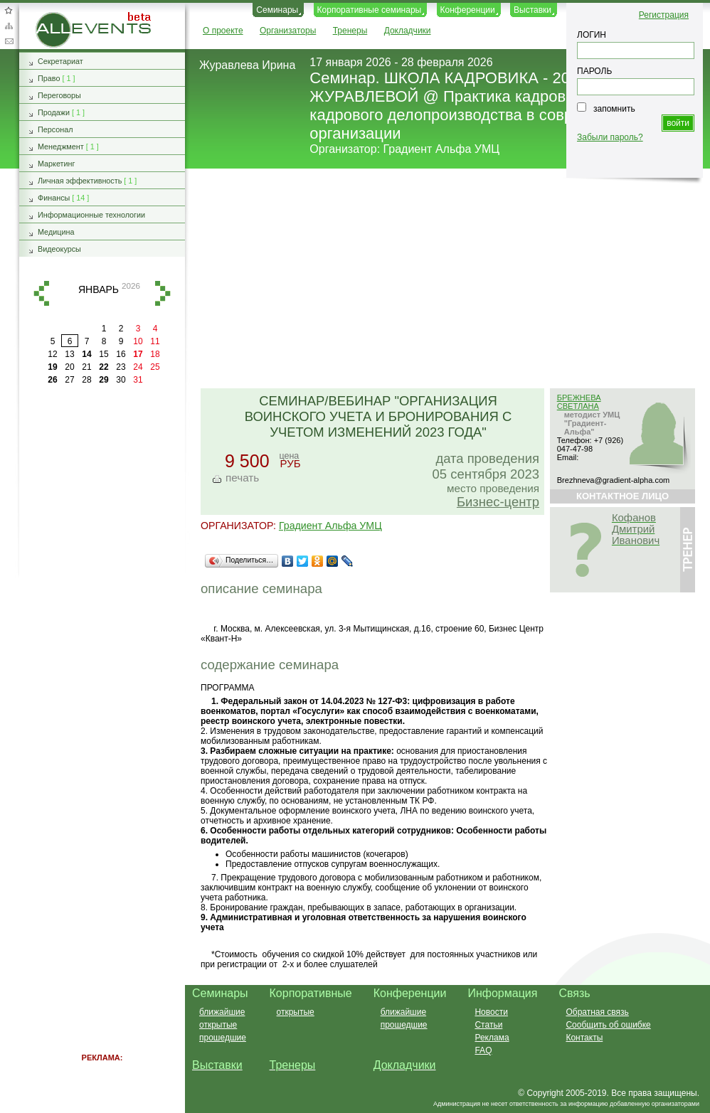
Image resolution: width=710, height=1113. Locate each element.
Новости (491, 1012)
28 (86, 380)
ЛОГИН (591, 35)
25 (154, 367)
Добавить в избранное (8, 10)
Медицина (56, 232)
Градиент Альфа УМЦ (441, 149)
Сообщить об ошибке (608, 1025)
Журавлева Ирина (247, 65)
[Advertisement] (441, 279)
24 (137, 367)
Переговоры (59, 95)
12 (52, 354)
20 (69, 367)
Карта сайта (8, 25)
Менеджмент (61, 146)
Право (49, 78)
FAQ (483, 1050)
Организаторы (288, 31)
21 (86, 367)
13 (69, 354)
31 (137, 380)
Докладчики (407, 31)
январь (98, 289)
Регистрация (664, 15)
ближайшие (222, 1012)
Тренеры (350, 31)
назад (41, 293)
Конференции (467, 10)
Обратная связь (8, 41)
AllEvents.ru (58, 17)
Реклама (492, 1038)
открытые (218, 1025)
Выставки (532, 10)
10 (137, 341)
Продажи (54, 112)
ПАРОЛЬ (594, 71)
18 (154, 354)
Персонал (55, 129)
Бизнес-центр (498, 501)
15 (103, 354)
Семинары (277, 10)
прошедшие (222, 1038)
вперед (163, 293)
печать (242, 478)
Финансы (54, 197)
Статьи (488, 1025)
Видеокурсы (59, 249)
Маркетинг (56, 163)
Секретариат (60, 61)
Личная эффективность (80, 180)
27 (69, 380)
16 (120, 354)
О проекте (223, 31)
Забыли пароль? (610, 137)
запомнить (614, 109)
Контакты (584, 1038)
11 (154, 341)
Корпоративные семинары (369, 10)
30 (120, 380)
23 (120, 367)
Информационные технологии (91, 215)
